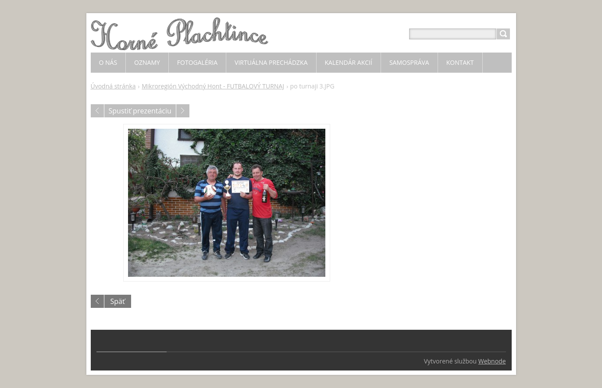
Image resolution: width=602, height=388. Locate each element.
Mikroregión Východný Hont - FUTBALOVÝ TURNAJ (213, 86)
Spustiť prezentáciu (140, 111)
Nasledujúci (182, 110)
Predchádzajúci (97, 110)
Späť (117, 301)
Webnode (492, 361)
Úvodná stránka (113, 86)
